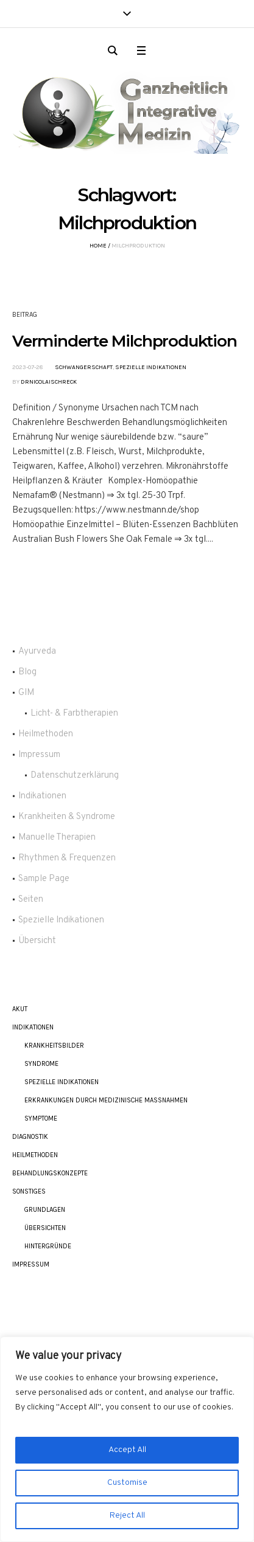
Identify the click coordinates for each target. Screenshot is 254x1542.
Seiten (30, 899)
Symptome (40, 1118)
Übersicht (37, 941)
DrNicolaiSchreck (49, 382)
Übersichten (45, 1228)
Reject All (127, 1515)
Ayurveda (37, 651)
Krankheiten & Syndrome (66, 817)
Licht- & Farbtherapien (74, 713)
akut (19, 1009)
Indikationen (42, 796)
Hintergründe (47, 1246)
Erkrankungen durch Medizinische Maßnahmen (106, 1100)
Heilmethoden (45, 734)
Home (98, 245)
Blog (27, 672)
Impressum (39, 755)
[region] (127, 1439)
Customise (127, 1483)
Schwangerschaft (84, 367)
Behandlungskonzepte (50, 1173)
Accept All (127, 1450)
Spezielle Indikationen (150, 367)
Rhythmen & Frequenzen (67, 858)
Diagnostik (30, 1137)
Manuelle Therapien (57, 837)
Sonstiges (29, 1191)
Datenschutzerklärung (74, 775)
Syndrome (41, 1064)
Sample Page (43, 879)
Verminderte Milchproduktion (124, 341)
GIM (26, 693)
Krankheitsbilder (54, 1045)
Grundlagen (44, 1210)
